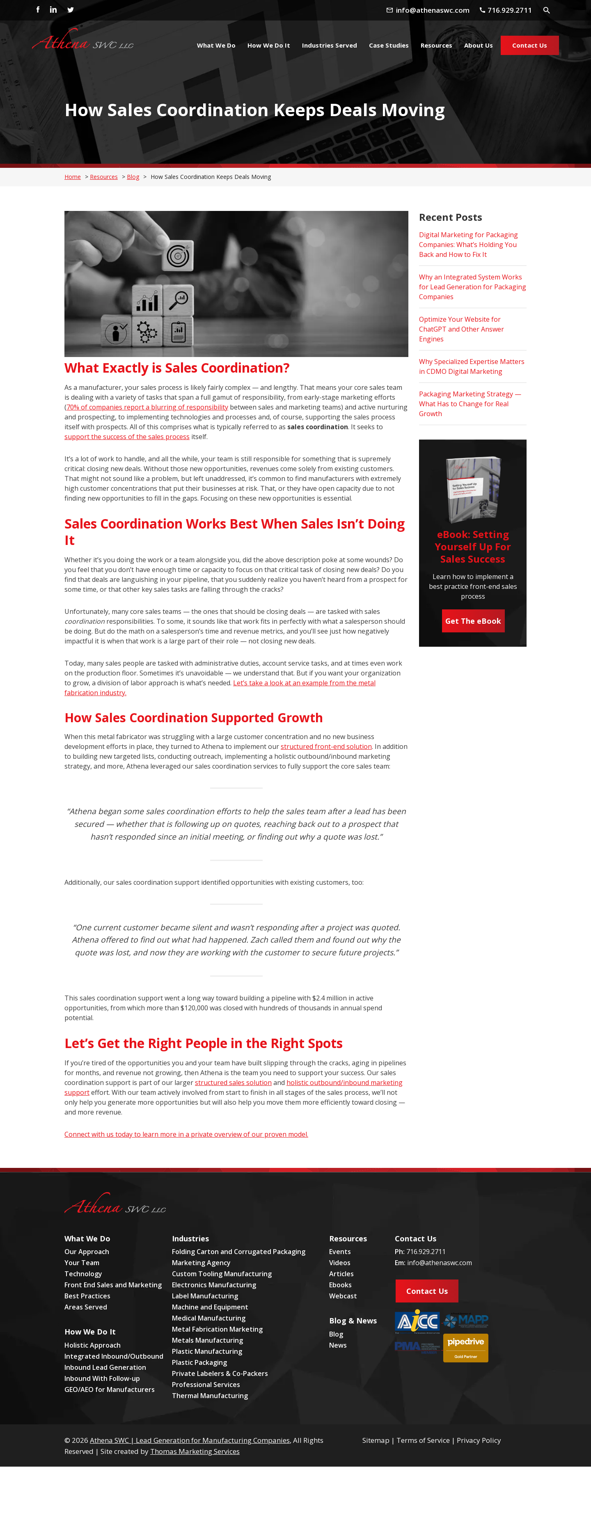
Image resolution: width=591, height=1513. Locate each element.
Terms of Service (423, 1440)
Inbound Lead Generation (105, 1367)
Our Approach (86, 1251)
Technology (83, 1273)
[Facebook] (35, 10)
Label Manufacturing (205, 1295)
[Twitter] (70, 10)
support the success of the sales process (127, 436)
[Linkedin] (53, 10)
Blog (133, 177)
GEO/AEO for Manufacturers (109, 1389)
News (338, 1345)
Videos (339, 1262)
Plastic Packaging (199, 1362)
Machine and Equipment (210, 1307)
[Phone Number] (510, 10)
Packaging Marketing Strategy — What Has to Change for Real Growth (470, 403)
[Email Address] (437, 10)
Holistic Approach (92, 1345)
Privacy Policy (479, 1440)
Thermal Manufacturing (210, 1395)
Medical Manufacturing (208, 1318)
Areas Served (85, 1307)
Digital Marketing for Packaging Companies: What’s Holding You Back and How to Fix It (468, 244)
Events (340, 1251)
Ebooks (340, 1284)
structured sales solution (233, 1082)
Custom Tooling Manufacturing (222, 1273)
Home (72, 177)
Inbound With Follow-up (102, 1378)
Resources (104, 177)
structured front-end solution (326, 746)
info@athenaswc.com (439, 1262)
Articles (341, 1273)
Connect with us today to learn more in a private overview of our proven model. (186, 1134)
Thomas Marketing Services (195, 1451)
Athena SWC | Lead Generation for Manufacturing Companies (190, 1440)
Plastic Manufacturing (207, 1351)
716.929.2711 (426, 1251)
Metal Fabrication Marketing (217, 1329)
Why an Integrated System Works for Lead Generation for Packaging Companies (472, 286)
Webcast (343, 1295)
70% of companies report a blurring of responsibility (147, 407)
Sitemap (375, 1440)
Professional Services (206, 1384)
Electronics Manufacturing (214, 1284)
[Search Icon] (547, 10)
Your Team (81, 1262)
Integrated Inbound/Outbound (113, 1356)
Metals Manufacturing (207, 1340)
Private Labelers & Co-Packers (220, 1373)
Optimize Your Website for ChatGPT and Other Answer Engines (461, 329)
